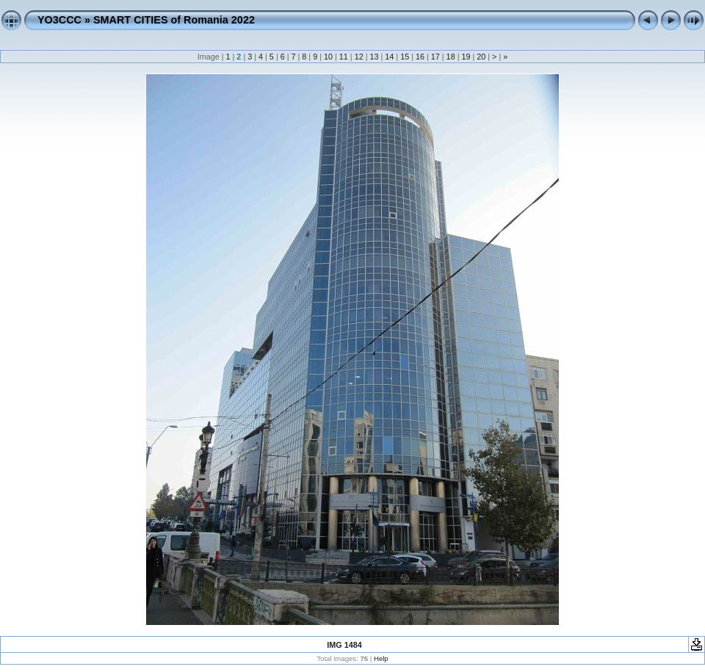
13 (373, 56)
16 (420, 56)
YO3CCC (59, 20)
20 (481, 56)
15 (404, 56)
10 (328, 56)
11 (343, 56)
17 (435, 56)
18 (451, 56)
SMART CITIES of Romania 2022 (174, 20)
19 (465, 56)
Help (381, 658)
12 (359, 56)
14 (389, 56)
